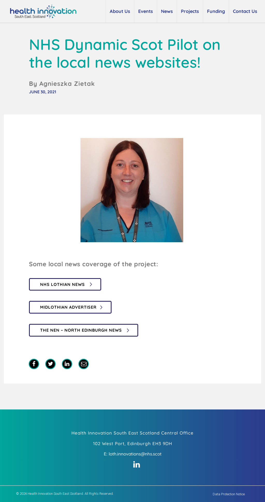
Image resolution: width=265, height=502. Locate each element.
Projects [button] (190, 11)
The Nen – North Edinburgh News (81, 330)
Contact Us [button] (245, 11)
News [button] (167, 11)
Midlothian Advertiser (68, 307)
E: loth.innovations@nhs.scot (132, 454)
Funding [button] (216, 11)
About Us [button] (120, 11)
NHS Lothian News (63, 284)
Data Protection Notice (229, 494)
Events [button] (145, 11)
